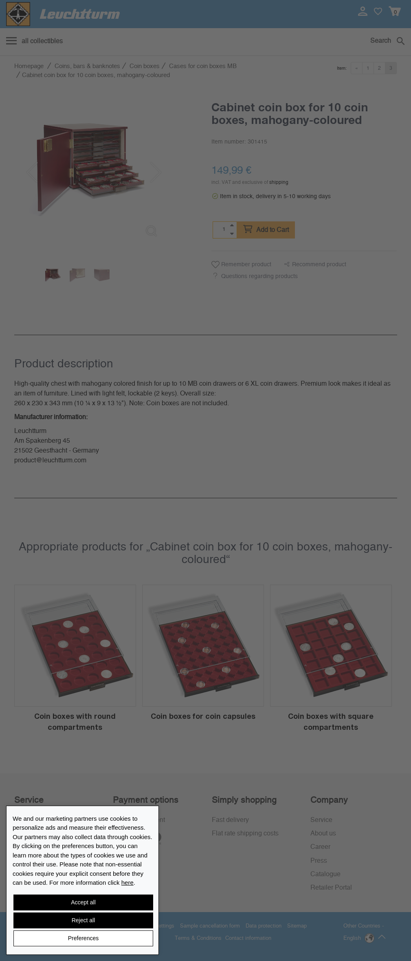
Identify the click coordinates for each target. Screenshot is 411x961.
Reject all (83, 920)
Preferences (83, 938)
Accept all (83, 902)
